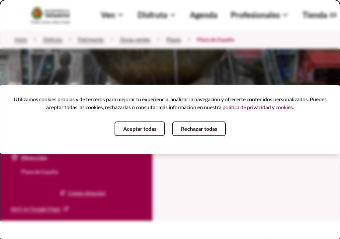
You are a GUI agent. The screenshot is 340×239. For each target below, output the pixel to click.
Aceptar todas (139, 128)
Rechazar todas (199, 128)
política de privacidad (246, 107)
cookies (284, 107)
